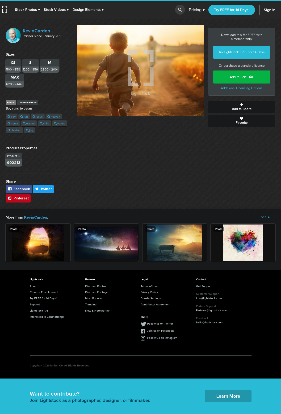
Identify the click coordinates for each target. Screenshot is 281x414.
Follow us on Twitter (160, 323)
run (24, 117)
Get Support (204, 286)
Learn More (228, 395)
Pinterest (18, 198)
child (44, 123)
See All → (268, 217)
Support (35, 304)
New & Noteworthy (97, 310)
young (59, 123)
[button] (27, 9)
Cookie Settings (151, 298)
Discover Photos (95, 286)
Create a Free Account (44, 292)
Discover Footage (96, 292)
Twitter (43, 189)
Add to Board (242, 107)
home (13, 123)
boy (12, 117)
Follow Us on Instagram (162, 337)
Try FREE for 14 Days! (231, 10)
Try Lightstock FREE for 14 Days (241, 52)
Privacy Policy (149, 292)
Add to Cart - (241, 77)
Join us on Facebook (160, 330)
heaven (53, 117)
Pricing (197, 10)
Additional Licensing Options (242, 88)
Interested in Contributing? (47, 316)
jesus (38, 117)
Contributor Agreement (155, 304)
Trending (90, 304)
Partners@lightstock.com (211, 310)
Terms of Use (149, 286)
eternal (29, 123)
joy (29, 130)
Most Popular (93, 298)
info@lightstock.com (209, 298)
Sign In (269, 10)
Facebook (19, 189)
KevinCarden (36, 30)
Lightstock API (39, 310)
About (34, 286)
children (14, 130)
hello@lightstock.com (209, 322)
